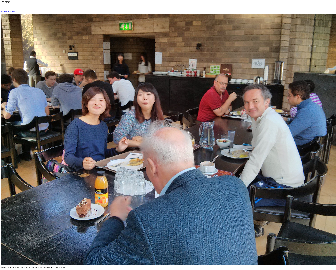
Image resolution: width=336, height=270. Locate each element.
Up (10, 11)
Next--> (14, 11)
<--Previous (5, 11)
